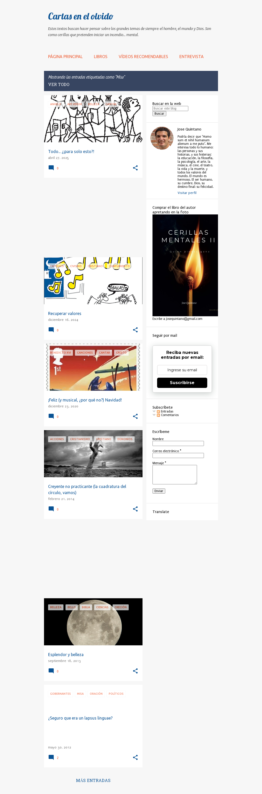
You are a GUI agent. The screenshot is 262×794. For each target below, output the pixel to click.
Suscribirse (182, 382)
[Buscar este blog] (170, 108)
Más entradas (93, 781)
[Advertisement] (91, 217)
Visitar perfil (187, 193)
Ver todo (58, 85)
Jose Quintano (189, 129)
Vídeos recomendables (143, 56)
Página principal (65, 56)
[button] (135, 168)
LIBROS (100, 56)
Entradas (165, 411)
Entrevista (191, 56)
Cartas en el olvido (81, 16)
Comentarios (168, 415)
